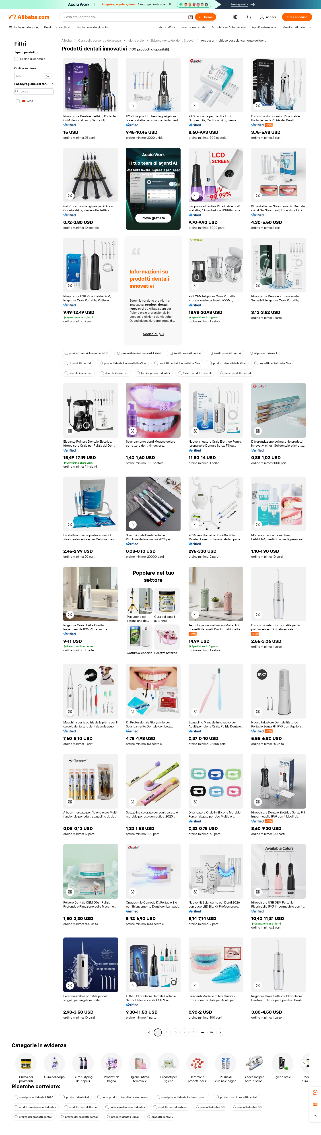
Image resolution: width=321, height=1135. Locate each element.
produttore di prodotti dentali (236, 1097)
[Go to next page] (220, 1032)
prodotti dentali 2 (160, 1117)
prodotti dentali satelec (170, 1107)
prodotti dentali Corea (80, 1107)
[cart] (249, 17)
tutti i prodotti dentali (185, 353)
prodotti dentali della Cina (227, 363)
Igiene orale (136, 40)
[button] (190, 17)
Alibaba (67, 40)
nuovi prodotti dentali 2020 (33, 1097)
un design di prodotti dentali (125, 1107)
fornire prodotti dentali (153, 373)
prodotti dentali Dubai (123, 1117)
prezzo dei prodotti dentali (33, 1117)
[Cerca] (205, 17)
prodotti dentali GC (210, 1107)
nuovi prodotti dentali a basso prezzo (122, 1097)
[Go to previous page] (149, 1032)
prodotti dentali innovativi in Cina (123, 363)
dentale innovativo (78, 373)
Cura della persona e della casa (99, 40)
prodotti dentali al (75, 1097)
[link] (315, 1092)
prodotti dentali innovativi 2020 (86, 353)
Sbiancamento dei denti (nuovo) (172, 40)
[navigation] (34, 537)
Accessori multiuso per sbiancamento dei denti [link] (233, 40)
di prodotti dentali (263, 353)
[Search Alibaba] (124, 17)
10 (211, 1032)
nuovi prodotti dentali (235, 373)
